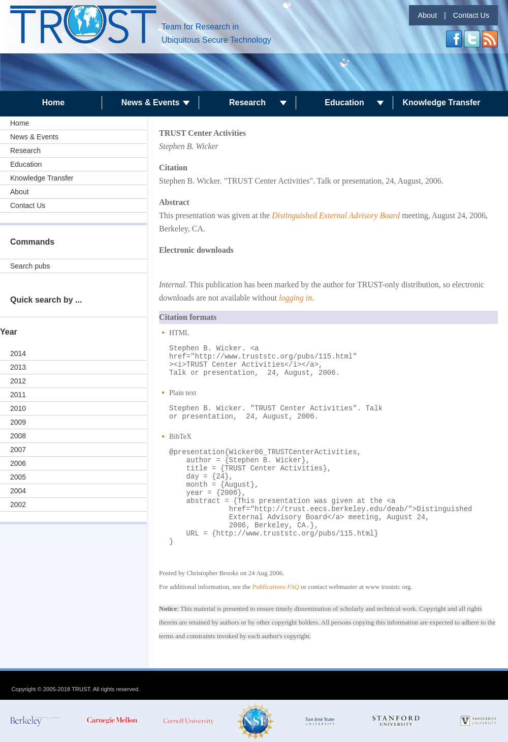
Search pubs (30, 266)
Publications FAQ (275, 586)
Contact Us (471, 15)
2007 (18, 450)
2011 (18, 395)
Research (247, 102)
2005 (18, 477)
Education (344, 102)
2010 (18, 408)
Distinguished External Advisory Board (336, 215)
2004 (18, 491)
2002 (18, 504)
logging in (295, 297)
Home (53, 102)
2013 (18, 367)
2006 (18, 463)
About (427, 15)
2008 (18, 436)
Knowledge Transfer (442, 102)
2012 (18, 381)
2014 (18, 353)
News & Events (150, 102)
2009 (18, 422)
